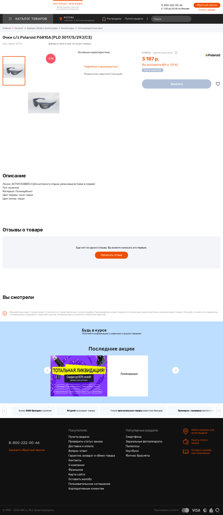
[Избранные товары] (204, 19)
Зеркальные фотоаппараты (144, 441)
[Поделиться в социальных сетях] (216, 41)
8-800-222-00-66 (171, 5)
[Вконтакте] (11, 466)
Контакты (74, 460)
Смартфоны (133, 436)
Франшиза (75, 469)
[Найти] (187, 18)
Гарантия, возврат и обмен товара (91, 455)
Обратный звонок (207, 5)
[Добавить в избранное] (218, 84)
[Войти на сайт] (210, 18)
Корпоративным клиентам (86, 488)
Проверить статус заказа (85, 441)
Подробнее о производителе (101, 66)
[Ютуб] (26, 466)
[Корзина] (217, 19)
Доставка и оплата (81, 446)
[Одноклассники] (19, 466)
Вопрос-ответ (77, 451)
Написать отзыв (111, 255)
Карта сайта (76, 474)
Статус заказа (207, 9)
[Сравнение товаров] (198, 19)
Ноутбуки (132, 451)
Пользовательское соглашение (89, 484)
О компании (76, 465)
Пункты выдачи (134, 18)
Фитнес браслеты (138, 455)
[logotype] (28, 7)
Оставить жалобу (80, 479)
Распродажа (114, 18)
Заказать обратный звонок (27, 450)
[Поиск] (171, 19)
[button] (47, 370)
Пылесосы (132, 446)
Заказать (176, 84)
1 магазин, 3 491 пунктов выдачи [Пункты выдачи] (79, 20)
